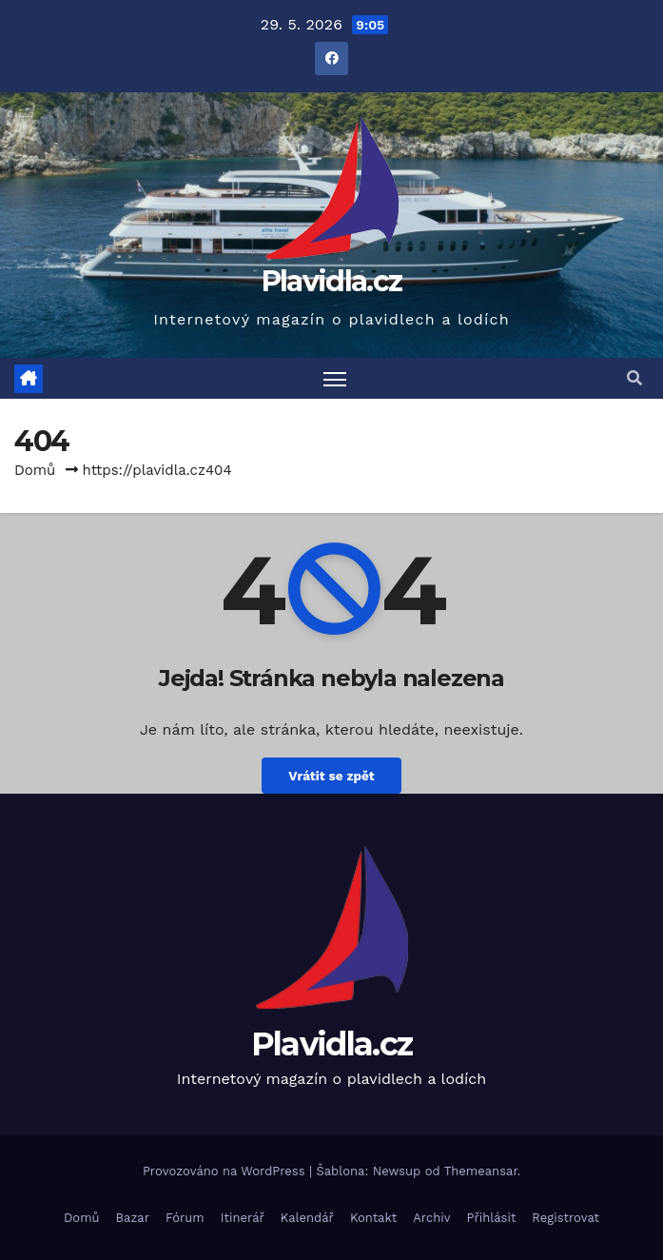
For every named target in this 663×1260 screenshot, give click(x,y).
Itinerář (242, 1218)
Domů (34, 470)
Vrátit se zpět (331, 775)
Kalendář (307, 1218)
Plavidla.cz (331, 281)
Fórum (185, 1218)
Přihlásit (492, 1218)
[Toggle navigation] (335, 378)
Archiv (431, 1218)
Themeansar (480, 1171)
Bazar (132, 1218)
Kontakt (373, 1218)
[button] (634, 378)
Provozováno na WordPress (226, 1171)
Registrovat (565, 1218)
